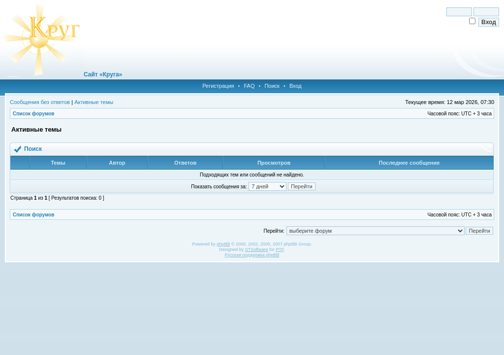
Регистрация (218, 86)
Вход (295, 86)
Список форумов (34, 113)
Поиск (271, 86)
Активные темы (93, 102)
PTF (280, 249)
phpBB (223, 244)
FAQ (249, 86)
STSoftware (256, 249)
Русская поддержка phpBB (252, 254)
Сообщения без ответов (40, 102)
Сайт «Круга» (103, 74)
